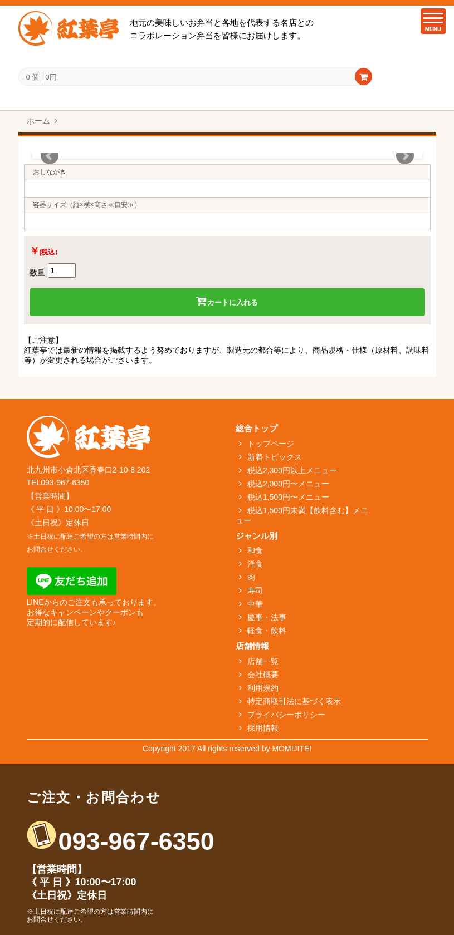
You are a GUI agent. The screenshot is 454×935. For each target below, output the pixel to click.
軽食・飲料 (266, 630)
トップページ (270, 443)
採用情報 (263, 728)
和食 (255, 550)
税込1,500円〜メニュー (288, 497)
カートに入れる (227, 301)
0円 (50, 77)
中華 (255, 603)
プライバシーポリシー (286, 714)
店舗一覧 (263, 661)
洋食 (255, 563)
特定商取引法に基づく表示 (294, 701)
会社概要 (263, 674)
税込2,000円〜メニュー (288, 483)
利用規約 (263, 687)
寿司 (255, 590)
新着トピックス (274, 456)
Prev (49, 156)
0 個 (33, 77)
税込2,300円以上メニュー (292, 470)
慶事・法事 (266, 617)
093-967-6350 (136, 841)
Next (405, 156)
